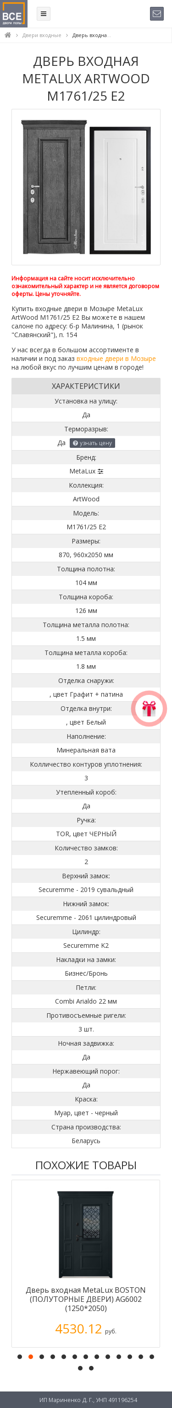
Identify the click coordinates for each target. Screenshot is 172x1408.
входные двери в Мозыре (116, 358)
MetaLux (82, 471)
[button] (19, 1356)
